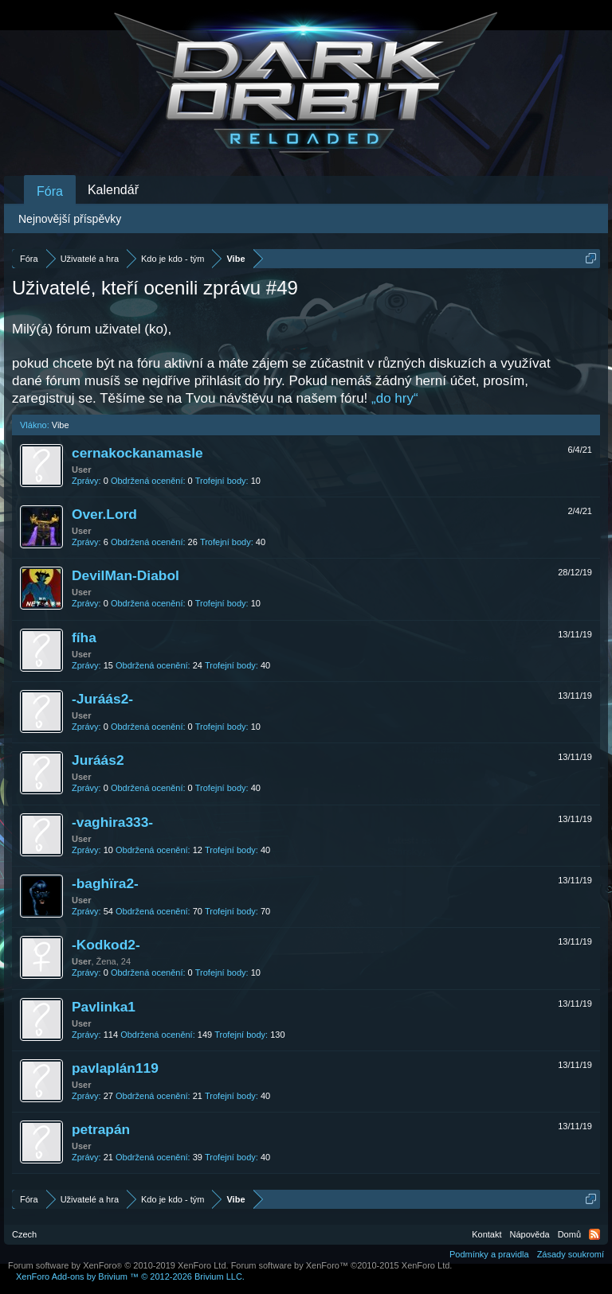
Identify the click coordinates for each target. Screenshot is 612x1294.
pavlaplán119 (115, 1068)
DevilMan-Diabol (125, 575)
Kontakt (486, 1234)
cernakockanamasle (137, 453)
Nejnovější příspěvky (69, 218)
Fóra (50, 191)
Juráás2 (98, 760)
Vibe (60, 425)
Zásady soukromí (570, 1254)
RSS (594, 1234)
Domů (569, 1234)
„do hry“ (394, 398)
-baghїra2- (105, 883)
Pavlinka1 (103, 1007)
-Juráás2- (102, 699)
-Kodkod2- (106, 945)
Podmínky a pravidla (489, 1254)
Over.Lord (104, 514)
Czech (24, 1234)
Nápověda (530, 1234)
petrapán (101, 1129)
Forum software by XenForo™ (342, 1265)
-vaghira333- (112, 822)
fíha (84, 637)
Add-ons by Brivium (130, 1276)
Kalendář (113, 190)
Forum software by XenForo (118, 1265)
